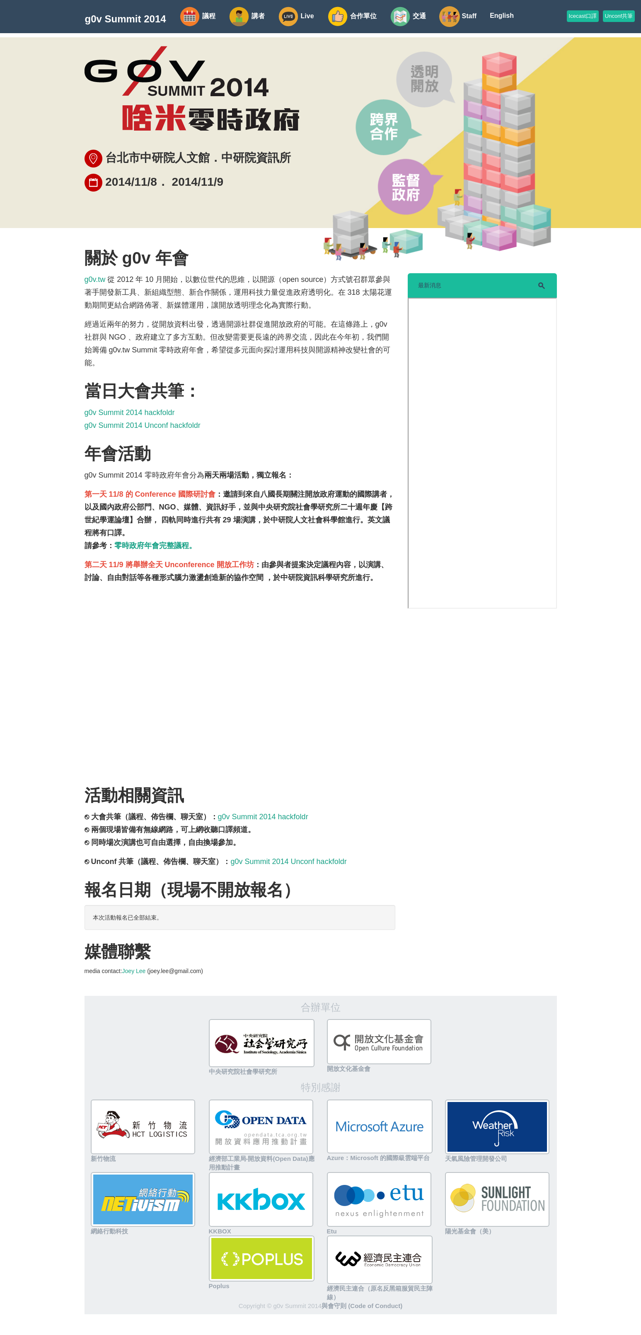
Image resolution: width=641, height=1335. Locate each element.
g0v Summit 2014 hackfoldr (130, 412)
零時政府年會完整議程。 (155, 545)
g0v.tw (95, 279)
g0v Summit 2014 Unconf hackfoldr (143, 425)
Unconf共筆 (619, 16)
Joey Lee (134, 971)
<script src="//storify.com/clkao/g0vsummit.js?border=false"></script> (482, 453)
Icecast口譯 (583, 16)
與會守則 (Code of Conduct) (362, 1305)
